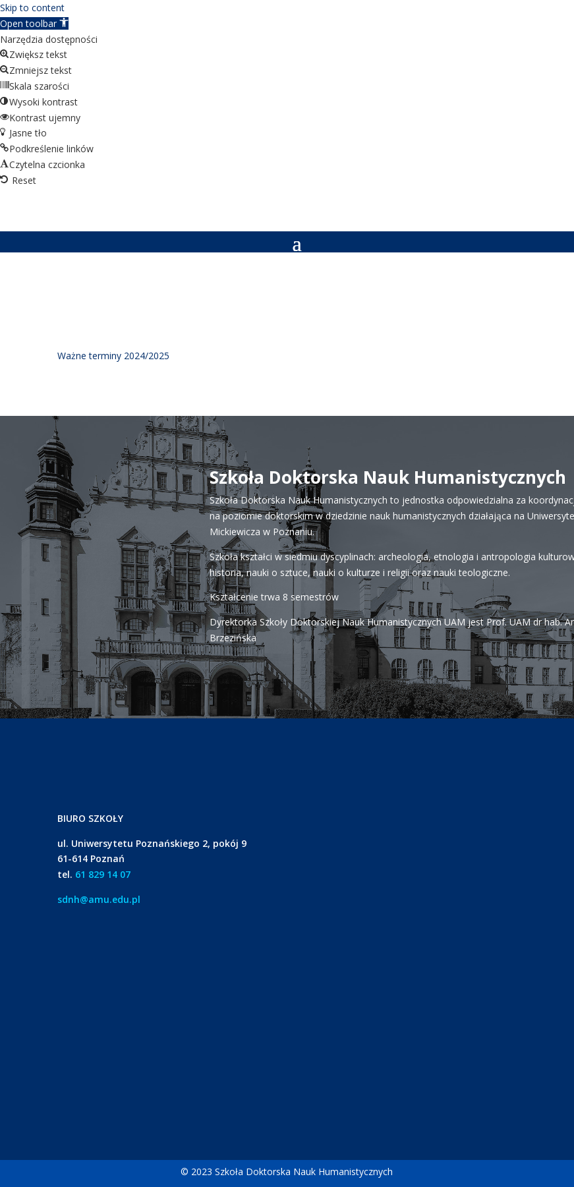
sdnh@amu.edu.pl (98, 899)
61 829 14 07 (102, 874)
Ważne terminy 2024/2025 (113, 355)
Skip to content (32, 7)
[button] (34, 23)
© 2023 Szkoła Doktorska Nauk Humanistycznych (287, 1171)
